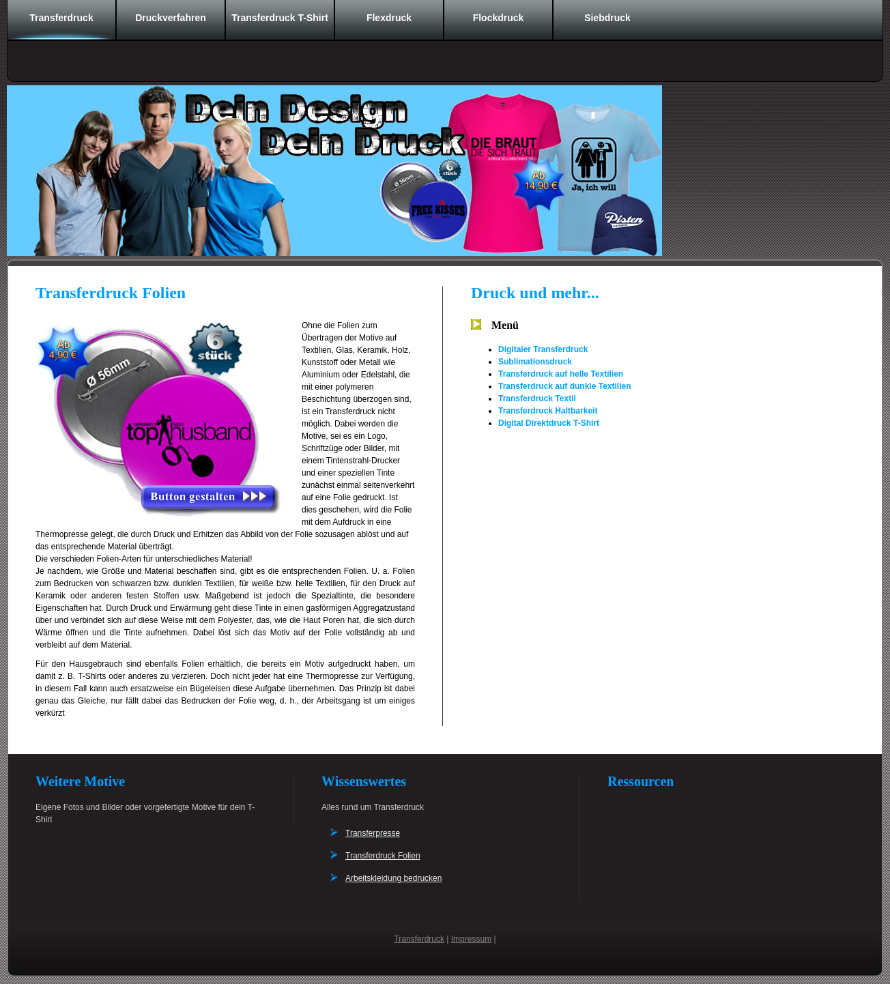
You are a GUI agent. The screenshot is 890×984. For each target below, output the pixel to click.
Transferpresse (372, 833)
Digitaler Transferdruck (543, 349)
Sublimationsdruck (535, 361)
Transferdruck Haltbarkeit (547, 411)
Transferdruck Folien (382, 855)
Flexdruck (389, 17)
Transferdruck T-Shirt (279, 17)
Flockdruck (498, 17)
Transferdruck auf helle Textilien (560, 374)
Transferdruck (61, 17)
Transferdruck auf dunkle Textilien (564, 386)
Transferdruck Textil (537, 398)
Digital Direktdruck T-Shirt (548, 423)
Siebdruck (607, 17)
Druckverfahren (170, 17)
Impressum (471, 939)
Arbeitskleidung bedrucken (393, 878)
